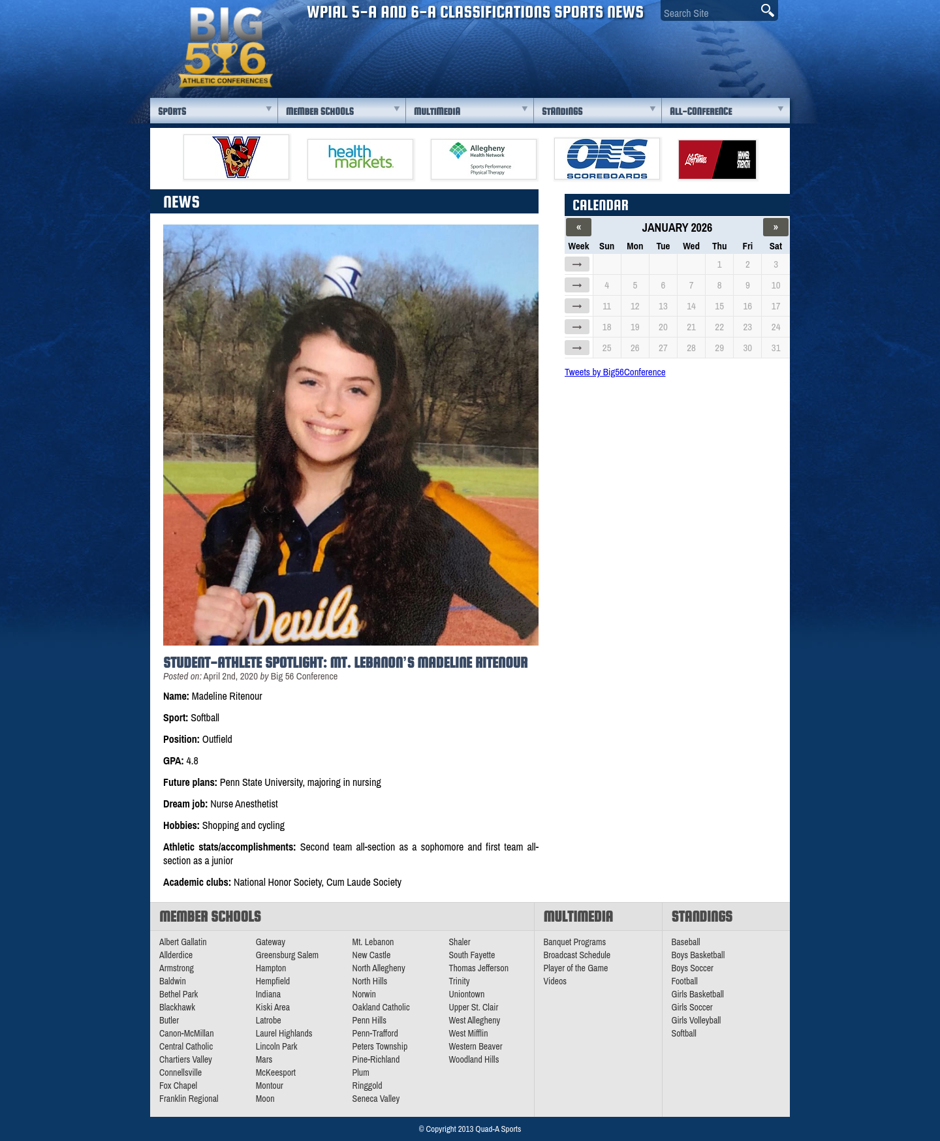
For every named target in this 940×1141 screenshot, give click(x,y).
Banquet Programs (575, 942)
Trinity (458, 981)
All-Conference (701, 111)
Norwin (364, 994)
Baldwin (172, 981)
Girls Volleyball (696, 1020)
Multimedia (437, 111)
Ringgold (367, 1085)
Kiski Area (273, 1007)
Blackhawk (177, 1007)
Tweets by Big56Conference (615, 372)
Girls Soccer (692, 1007)
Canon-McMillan (186, 1033)
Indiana (268, 994)
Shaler (459, 942)
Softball (684, 1033)
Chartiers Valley (185, 1059)
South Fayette (471, 955)
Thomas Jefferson (478, 968)
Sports (172, 111)
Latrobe (268, 1020)
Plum (360, 1072)
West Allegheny (474, 1020)
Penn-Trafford (375, 1033)
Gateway (270, 942)
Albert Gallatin (183, 942)
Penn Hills (369, 1020)
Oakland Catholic (381, 1007)
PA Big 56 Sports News (225, 47)
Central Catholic (186, 1046)
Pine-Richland (376, 1059)
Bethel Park (178, 994)
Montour (269, 1085)
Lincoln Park (277, 1046)
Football (685, 981)
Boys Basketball (698, 955)
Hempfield (273, 981)
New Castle (371, 955)
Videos (555, 981)
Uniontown (466, 994)
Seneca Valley (376, 1098)
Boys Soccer (692, 968)
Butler (169, 1020)
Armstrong (176, 968)
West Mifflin (468, 1033)
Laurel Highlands (284, 1033)
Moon (265, 1098)
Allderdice (176, 955)
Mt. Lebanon (373, 942)
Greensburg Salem (287, 955)
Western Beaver (475, 1046)
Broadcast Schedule (577, 955)
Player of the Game (576, 968)
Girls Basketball (698, 994)
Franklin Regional (189, 1098)
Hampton (271, 968)
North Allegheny (378, 968)
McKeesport (276, 1072)
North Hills (370, 981)
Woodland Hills (473, 1059)
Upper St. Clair (473, 1007)
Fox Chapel (178, 1085)
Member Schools (320, 111)
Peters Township (380, 1046)
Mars (264, 1059)
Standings (562, 111)
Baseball (686, 942)
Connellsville (180, 1072)
